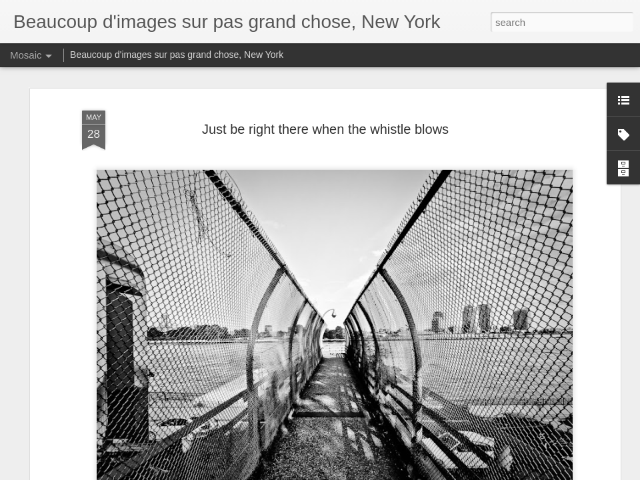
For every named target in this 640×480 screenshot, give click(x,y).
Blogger (417, 473)
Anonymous (379, 234)
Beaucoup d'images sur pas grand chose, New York (176, 54)
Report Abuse (455, 473)
